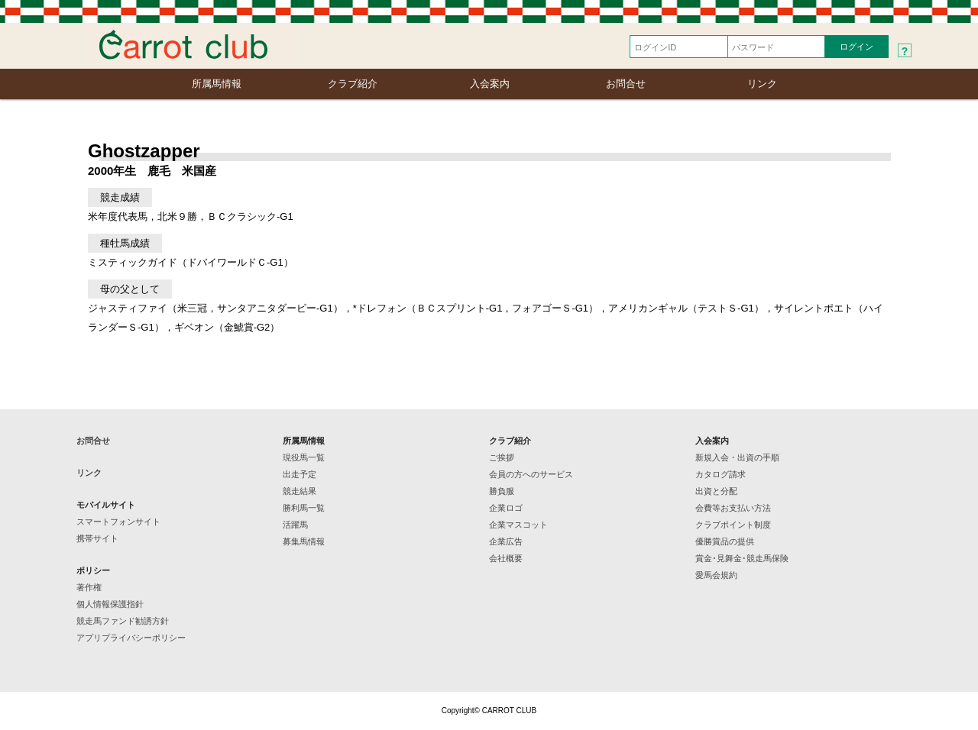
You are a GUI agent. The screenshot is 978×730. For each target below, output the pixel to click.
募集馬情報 (304, 541)
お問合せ (626, 83)
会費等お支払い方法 (733, 507)
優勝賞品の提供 (724, 541)
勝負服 (501, 491)
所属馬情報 (216, 83)
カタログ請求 (720, 474)
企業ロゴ (506, 507)
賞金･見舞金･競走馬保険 (742, 558)
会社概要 (506, 558)
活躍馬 (295, 524)
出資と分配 (716, 491)
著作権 (89, 587)
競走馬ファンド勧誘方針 (122, 620)
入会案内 (490, 83)
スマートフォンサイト (118, 521)
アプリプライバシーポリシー (131, 637)
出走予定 (299, 474)
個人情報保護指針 (110, 604)
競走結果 (299, 491)
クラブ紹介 (352, 83)
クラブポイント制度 (733, 524)
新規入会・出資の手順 (737, 457)
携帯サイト (97, 538)
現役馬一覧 (304, 457)
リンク (762, 83)
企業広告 (506, 541)
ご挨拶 (501, 457)
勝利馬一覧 (304, 507)
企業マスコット (518, 524)
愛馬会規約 (716, 575)
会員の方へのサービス (531, 474)
